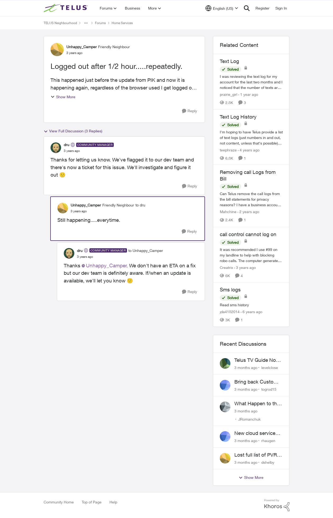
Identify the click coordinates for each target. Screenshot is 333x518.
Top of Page (92, 502)
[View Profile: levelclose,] (225, 363)
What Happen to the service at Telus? (257, 403)
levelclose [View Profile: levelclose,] (269, 367)
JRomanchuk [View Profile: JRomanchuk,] (249, 419)
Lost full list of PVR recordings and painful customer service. (255, 455)
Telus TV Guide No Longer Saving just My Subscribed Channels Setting (255, 360)
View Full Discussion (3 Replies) (73, 131)
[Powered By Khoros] (277, 505)
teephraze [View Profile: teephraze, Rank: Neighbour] (228, 149)
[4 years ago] (248, 149)
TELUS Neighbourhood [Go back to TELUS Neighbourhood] (60, 23)
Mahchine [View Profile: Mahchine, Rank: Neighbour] (228, 212)
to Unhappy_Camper (145, 250)
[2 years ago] (248, 212)
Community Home (59, 502)
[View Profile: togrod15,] (225, 385)
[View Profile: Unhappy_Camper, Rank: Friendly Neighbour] (57, 49)
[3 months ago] (245, 367)
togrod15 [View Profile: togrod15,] (268, 389)
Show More (63, 96)
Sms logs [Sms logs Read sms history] (230, 289)
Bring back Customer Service (258, 382)
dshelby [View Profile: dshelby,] (267, 462)
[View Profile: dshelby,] (225, 458)
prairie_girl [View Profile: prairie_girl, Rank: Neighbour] (228, 94)
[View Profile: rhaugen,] (225, 436)
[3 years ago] (245, 267)
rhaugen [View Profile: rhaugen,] (268, 440)
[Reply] (189, 111)
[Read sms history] (251, 305)
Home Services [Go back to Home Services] (122, 23)
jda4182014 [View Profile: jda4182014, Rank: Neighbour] (230, 311)
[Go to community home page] (66, 8)
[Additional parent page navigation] (86, 23)
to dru (140, 205)
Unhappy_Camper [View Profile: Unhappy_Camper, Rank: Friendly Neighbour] (81, 46)
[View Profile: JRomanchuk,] (225, 407)
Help (113, 502)
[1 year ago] (248, 94)
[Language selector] (221, 8)
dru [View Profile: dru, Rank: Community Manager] (66, 144)
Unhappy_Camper (106, 265)
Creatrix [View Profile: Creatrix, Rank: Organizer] (226, 267)
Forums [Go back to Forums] (100, 23)
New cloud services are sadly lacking (256, 433)
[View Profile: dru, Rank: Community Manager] (56, 147)
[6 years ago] (251, 311)
